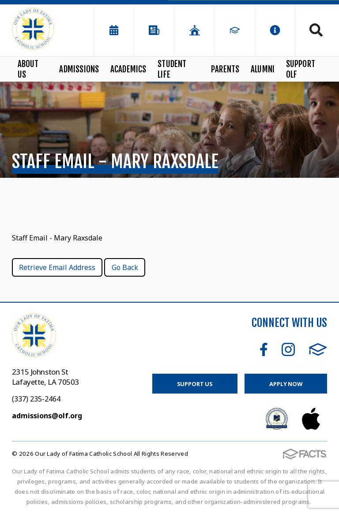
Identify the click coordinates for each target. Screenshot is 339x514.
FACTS (318, 349)
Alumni (263, 69)
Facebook (264, 349)
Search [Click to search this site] (316, 30)
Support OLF (300, 69)
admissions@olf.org (47, 415)
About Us (28, 69)
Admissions (79, 69)
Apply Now (285, 384)
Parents (225, 69)
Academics (128, 69)
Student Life (172, 69)
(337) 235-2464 (36, 399)
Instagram (288, 349)
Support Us (195, 384)
